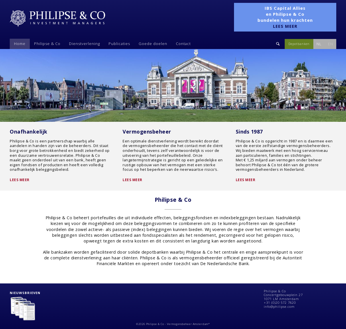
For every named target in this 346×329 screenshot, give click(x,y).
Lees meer (20, 179)
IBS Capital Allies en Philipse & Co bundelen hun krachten (285, 17)
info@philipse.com (279, 306)
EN (330, 43)
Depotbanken (299, 44)
